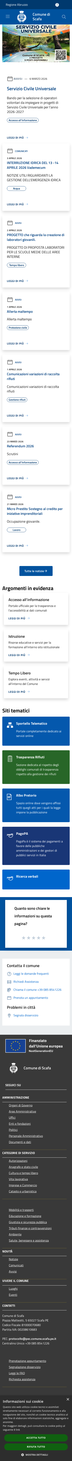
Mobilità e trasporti (21, 1210)
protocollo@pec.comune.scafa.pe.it (32, 1338)
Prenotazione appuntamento (27, 1361)
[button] (36, 1455)
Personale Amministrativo (26, 1136)
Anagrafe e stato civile (23, 1167)
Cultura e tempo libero (23, 1173)
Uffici (12, 1117)
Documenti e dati (20, 1142)
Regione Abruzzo (17, 4)
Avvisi (18, 79)
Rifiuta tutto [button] (36, 1446)
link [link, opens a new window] (18, 1429)
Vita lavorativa (18, 1179)
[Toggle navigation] (7, 16)
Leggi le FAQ (17, 1373)
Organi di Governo (20, 1105)
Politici (13, 1129)
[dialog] (36, 1428)
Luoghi (13, 1288)
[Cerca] (64, 17)
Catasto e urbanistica (22, 1191)
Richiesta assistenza (22, 1379)
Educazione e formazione (25, 1216)
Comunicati (17, 151)
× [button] (67, 1399)
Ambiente (15, 1234)
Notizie (13, 1259)
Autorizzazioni (18, 1160)
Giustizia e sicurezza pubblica (28, 1222)
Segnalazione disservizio (25, 1367)
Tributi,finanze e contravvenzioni (30, 1228)
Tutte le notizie (36, 571)
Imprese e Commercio (23, 1185)
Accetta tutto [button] (36, 1437)
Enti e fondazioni (20, 1123)
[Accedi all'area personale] (57, 4)
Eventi (13, 1294)
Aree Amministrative (22, 1111)
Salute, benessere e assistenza (29, 1240)
